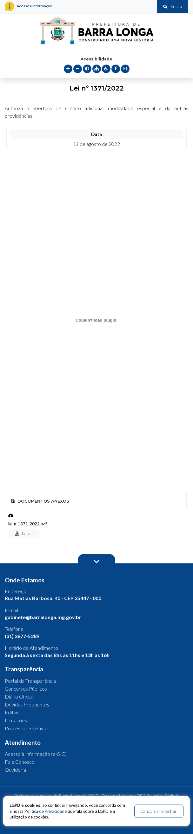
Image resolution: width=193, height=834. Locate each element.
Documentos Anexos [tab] (40, 501)
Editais (12, 712)
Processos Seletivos (27, 728)
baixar (24, 533)
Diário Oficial (19, 696)
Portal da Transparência (30, 681)
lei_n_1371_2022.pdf (27, 523)
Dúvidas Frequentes (27, 704)
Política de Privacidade (45, 811)
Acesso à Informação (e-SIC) (36, 754)
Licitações (16, 720)
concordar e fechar (159, 811)
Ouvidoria (15, 770)
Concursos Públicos (26, 689)
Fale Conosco (20, 762)
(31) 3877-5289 (22, 636)
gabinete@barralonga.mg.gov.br (43, 617)
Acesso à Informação (28, 6)
